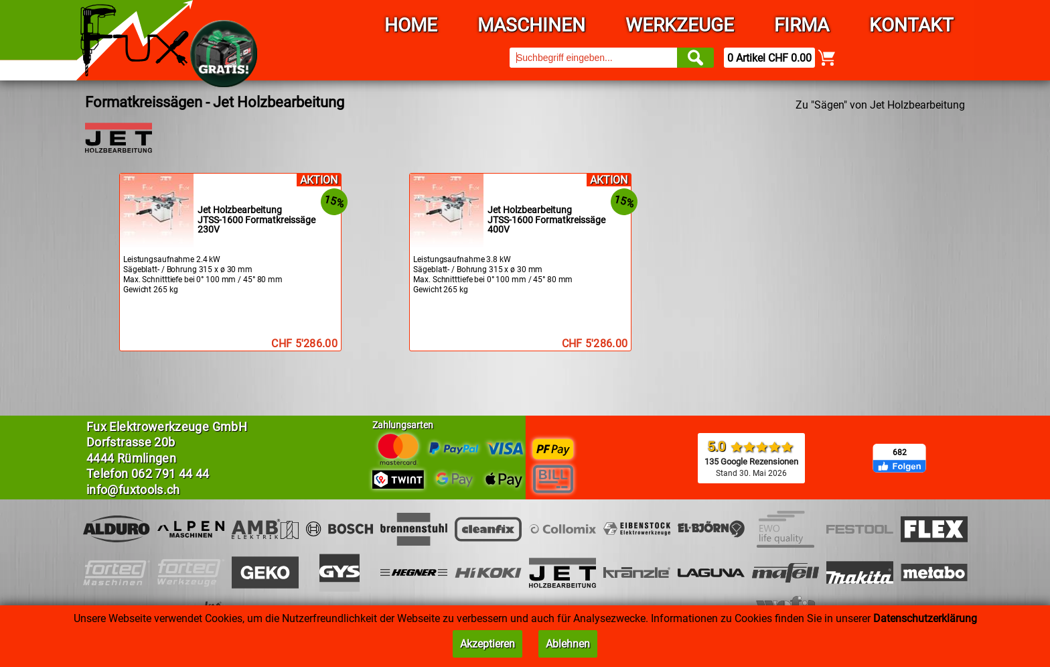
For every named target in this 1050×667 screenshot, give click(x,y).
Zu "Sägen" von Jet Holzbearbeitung (880, 105)
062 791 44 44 (170, 474)
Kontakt (911, 25)
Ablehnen (568, 644)
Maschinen (531, 25)
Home (410, 25)
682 (900, 452)
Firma (801, 25)
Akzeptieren (487, 644)
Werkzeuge (679, 25)
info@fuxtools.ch (133, 490)
